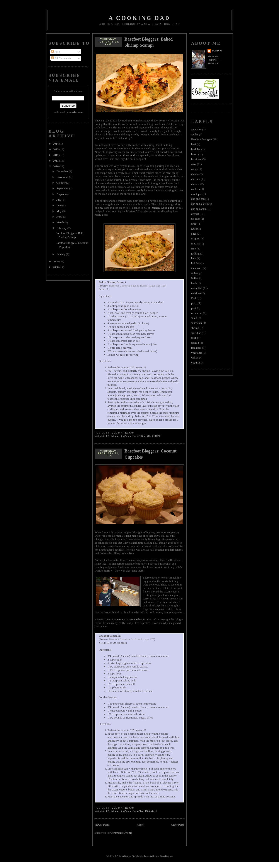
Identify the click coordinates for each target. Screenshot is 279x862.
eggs (193, 233)
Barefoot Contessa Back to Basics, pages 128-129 (137, 285)
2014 (56, 143)
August (60, 194)
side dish (196, 333)
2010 (56, 166)
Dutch (194, 228)
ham (193, 258)
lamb (194, 283)
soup (194, 337)
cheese (195, 174)
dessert (151, 811)
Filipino (195, 238)
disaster (195, 218)
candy (194, 169)
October (61, 182)
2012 (56, 155)
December (62, 171)
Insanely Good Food (162, 207)
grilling (195, 253)
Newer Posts (102, 824)
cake (140, 811)
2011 (56, 160)
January (61, 254)
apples (194, 134)
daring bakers (198, 203)
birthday (196, 149)
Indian (194, 273)
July (59, 199)
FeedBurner (76, 112)
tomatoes (196, 347)
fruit (193, 248)
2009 (56, 261)
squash (195, 342)
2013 (56, 149)
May (59, 211)
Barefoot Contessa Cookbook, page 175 (131, 639)
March (60, 222)
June (59, 205)
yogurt (195, 362)
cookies (195, 189)
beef (193, 144)
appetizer (196, 129)
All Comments (61, 58)
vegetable (196, 352)
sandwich (196, 322)
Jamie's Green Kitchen (129, 619)
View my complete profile (214, 60)
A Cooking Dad (139, 18)
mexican (196, 293)
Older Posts (177, 824)
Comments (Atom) (121, 832)
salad (194, 317)
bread (194, 154)
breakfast (196, 159)
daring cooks (198, 208)
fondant (195, 243)
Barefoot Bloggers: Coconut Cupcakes (150, 454)
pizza (194, 303)
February (61, 228)
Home (140, 824)
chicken (195, 179)
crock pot (196, 194)
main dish (143, 436)
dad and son (198, 198)
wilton (194, 357)
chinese (195, 184)
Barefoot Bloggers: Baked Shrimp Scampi (148, 42)
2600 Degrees (166, 856)
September (62, 188)
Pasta (194, 298)
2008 (56, 267)
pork (193, 308)
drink (194, 223)
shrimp (157, 436)
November (62, 177)
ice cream (196, 268)
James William (150, 856)
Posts (56, 51)
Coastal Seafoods (126, 155)
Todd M (217, 51)
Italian (194, 278)
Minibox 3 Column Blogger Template (123, 856)
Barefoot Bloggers (120, 436)
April (59, 216)
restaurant (196, 313)
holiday (195, 263)
